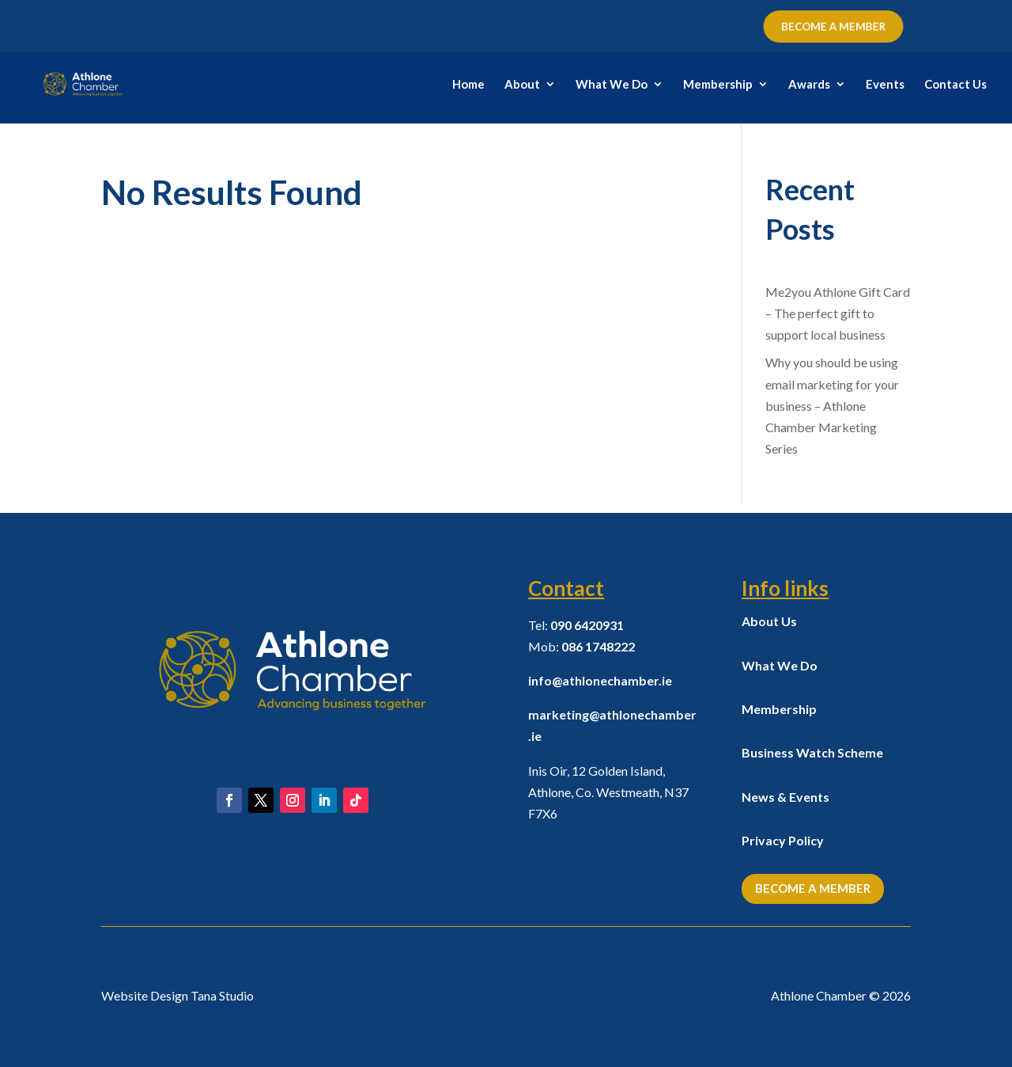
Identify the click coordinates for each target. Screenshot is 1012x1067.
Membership (718, 84)
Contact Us (955, 84)
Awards (809, 84)
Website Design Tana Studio (177, 995)
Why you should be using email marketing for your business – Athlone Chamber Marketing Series (832, 405)
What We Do (612, 84)
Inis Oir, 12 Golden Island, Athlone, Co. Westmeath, (608, 792)
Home (468, 84)
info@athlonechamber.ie (600, 680)
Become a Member (812, 888)
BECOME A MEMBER (833, 26)
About (522, 84)
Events (885, 84)
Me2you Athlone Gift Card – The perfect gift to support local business (837, 313)
